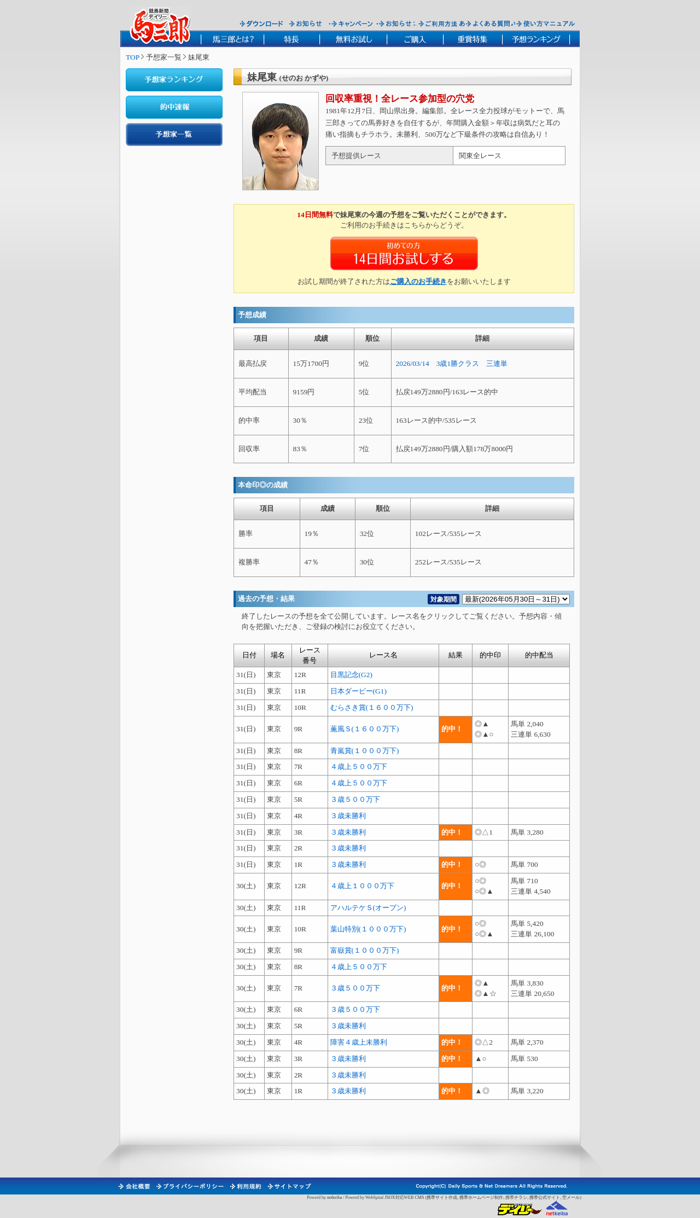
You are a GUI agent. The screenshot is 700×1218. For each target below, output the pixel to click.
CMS (419, 1197)
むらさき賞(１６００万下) (371, 707)
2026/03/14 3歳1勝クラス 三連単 (452, 363)
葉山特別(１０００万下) (368, 929)
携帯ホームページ (476, 1197)
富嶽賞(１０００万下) (364, 950)
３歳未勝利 (348, 816)
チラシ (520, 1197)
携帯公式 (538, 1197)
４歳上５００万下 (358, 766)
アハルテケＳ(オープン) (368, 908)
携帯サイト (437, 1197)
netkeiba (334, 1197)
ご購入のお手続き (418, 281)
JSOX (389, 1197)
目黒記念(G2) (351, 675)
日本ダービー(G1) (358, 691)
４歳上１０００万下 (362, 886)
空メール (571, 1197)
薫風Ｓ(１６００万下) (364, 729)
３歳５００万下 (355, 799)
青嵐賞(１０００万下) (364, 751)
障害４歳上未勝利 (358, 1042)
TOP (132, 57)
